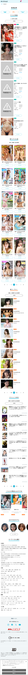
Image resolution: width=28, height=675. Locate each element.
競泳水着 (17, 569)
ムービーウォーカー (8, 550)
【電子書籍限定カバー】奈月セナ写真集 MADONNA (20, 46)
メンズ (22, 608)
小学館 (2, 548)
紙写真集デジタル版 (5, 562)
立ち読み (17, 40)
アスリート (5, 604)
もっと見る (14, 534)
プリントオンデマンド (15, 564)
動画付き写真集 (20, 562)
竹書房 (10, 548)
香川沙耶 (15, 122)
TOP (1, 4)
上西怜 (15, 31)
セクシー (21, 585)
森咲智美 (15, 103)
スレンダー (5, 575)
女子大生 (17, 598)
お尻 (19, 575)
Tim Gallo (20, 53)
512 (11, 486)
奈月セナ (15, 48)
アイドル (12, 596)
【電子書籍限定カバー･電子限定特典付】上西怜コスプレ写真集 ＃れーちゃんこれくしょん (20, 28)
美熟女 (18, 583)
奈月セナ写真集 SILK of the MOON (20, 84)
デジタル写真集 (5, 12)
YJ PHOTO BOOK (14, 553)
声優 (10, 598)
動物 (3, 610)
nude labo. (7, 565)
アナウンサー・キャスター (8, 601)
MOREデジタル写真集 (5, 555)
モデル (4, 598)
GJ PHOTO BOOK (22, 553)
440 (11, 392)
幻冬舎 (15, 546)
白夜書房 (24, 548)
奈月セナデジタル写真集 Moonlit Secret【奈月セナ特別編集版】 (20, 65)
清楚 (3, 587)
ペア (3, 591)
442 (16, 392)
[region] (14, 667)
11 (16, 284)
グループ (16, 591)
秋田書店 (3, 545)
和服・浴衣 (12, 571)
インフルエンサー (20, 601)
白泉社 (21, 548)
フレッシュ (11, 578)
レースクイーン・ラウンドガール (9, 599)
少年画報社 (6, 548)
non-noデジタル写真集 (15, 555)
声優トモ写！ (22, 564)
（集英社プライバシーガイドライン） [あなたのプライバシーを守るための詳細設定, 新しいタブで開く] (8, 665)
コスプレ (4, 569)
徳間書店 (14, 548)
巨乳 (13, 575)
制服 (11, 569)
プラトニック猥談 (17, 102)
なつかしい (5, 585)
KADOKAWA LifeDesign (6, 546)
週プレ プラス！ (13, 12)
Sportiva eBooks (4, 558)
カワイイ (13, 585)
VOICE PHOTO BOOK (5, 564)
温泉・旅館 (5, 592)
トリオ (9, 591)
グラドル (5, 596)
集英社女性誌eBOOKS (5, 557)
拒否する (14, 670)
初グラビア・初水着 (13, 608)
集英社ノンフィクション (15, 557)
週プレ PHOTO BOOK (5, 553)
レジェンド (14, 602)
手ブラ (4, 608)
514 (16, 486)
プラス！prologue (13, 562)
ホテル (22, 591)
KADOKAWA (14, 545)
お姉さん (11, 583)
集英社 (18, 546)
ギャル (15, 580)
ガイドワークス (8, 545)
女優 (19, 596)
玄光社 (12, 546)
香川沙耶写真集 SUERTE (18, 120)
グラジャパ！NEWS (23, 12)
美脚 (14, 576)
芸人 (20, 602)
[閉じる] (26, 661)
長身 (19, 576)
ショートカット (6, 576)
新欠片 (17, 548)
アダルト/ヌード (12, 604)
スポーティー (20, 578)
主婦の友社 (23, 546)
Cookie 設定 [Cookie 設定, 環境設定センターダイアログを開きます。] (14, 667)
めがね (4, 571)
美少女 (4, 583)
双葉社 (2, 550)
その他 (9, 610)
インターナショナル (6, 580)
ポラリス (3, 565)
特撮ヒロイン (5, 602)
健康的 (4, 578)
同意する (14, 673)
